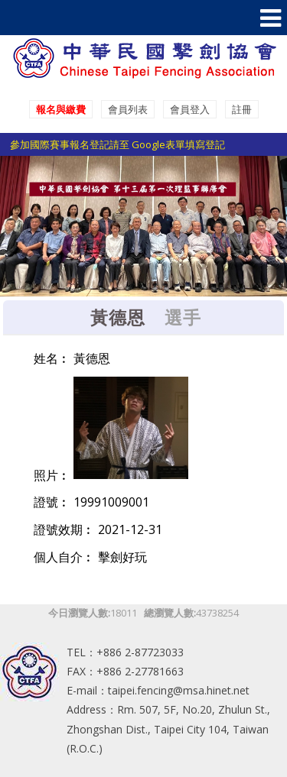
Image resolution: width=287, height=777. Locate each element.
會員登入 (190, 109)
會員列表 (128, 109)
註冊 (242, 109)
